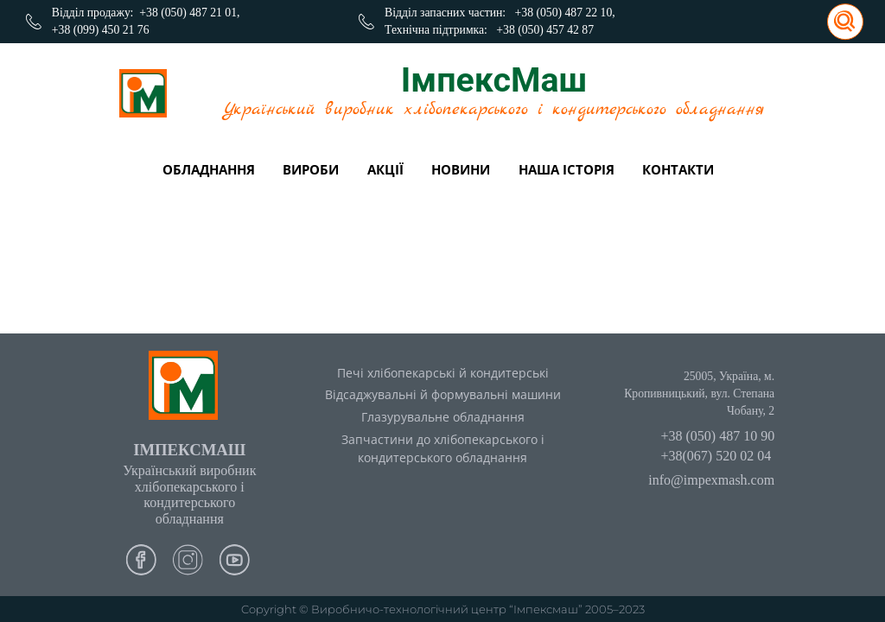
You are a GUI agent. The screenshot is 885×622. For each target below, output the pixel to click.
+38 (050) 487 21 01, (189, 12)
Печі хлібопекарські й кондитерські (443, 373)
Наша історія (566, 169)
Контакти (678, 169)
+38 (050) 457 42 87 (545, 29)
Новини (460, 169)
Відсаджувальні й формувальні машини (443, 394)
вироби (311, 169)
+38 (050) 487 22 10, (565, 12)
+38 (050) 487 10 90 (717, 435)
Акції (385, 169)
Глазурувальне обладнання (443, 417)
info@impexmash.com (711, 480)
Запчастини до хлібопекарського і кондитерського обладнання (442, 448)
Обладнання (208, 169)
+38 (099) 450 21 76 (101, 29)
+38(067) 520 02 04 (715, 455)
